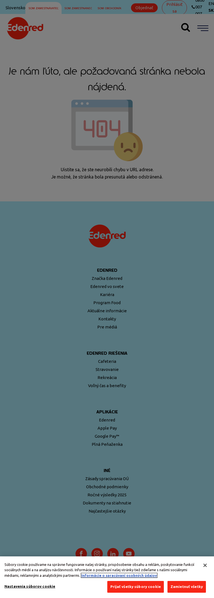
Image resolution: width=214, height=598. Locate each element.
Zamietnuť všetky (187, 587)
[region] (107, 577)
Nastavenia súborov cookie (29, 586)
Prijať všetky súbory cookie (135, 587)
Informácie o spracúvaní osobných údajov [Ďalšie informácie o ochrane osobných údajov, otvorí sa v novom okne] (119, 575)
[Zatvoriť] (205, 565)
